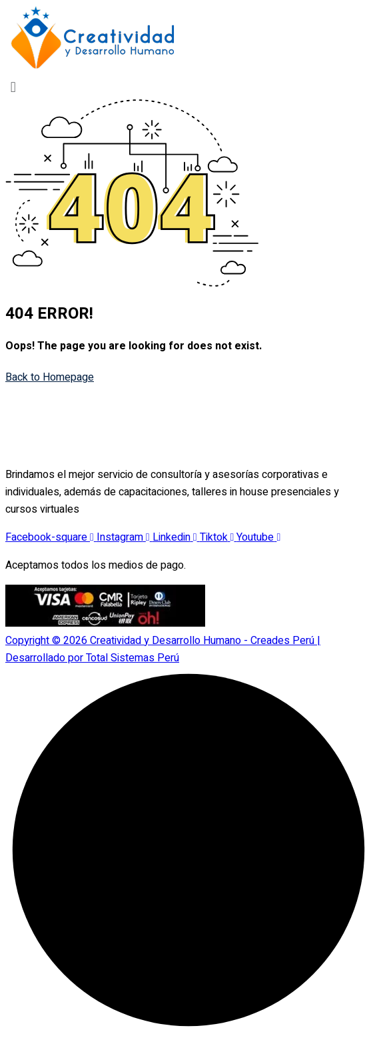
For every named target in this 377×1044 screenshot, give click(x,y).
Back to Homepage (49, 377)
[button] (188, 87)
